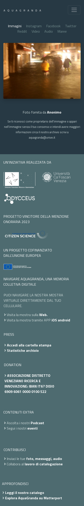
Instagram (34, 26)
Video (36, 31)
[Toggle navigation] (74, 9)
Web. (43, 314)
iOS (54, 320)
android (64, 320)
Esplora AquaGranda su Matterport (33, 498)
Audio (48, 31)
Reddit (22, 31)
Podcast (37, 423)
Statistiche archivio (23, 350)
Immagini (15, 26)
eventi (32, 428)
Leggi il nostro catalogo (24, 492)
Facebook (53, 26)
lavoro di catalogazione (44, 464)
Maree (62, 31)
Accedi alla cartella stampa (29, 345)
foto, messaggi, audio (44, 458)
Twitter (70, 26)
